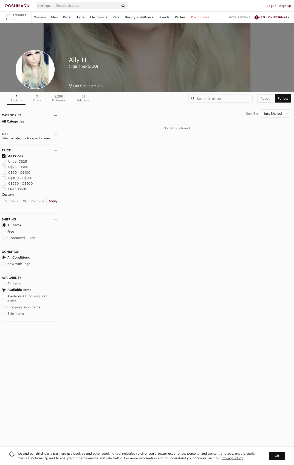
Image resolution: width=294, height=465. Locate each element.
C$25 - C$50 (15, 167)
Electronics (98, 17)
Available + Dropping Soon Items (25, 298)
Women (40, 17)
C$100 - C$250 (17, 178)
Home (80, 17)
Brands (164, 17)
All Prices (12, 156)
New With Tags (16, 264)
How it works (240, 17)
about (265, 98)
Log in (272, 6)
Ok (277, 456)
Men (54, 17)
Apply (53, 201)
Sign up (285, 6)
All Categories (13, 121)
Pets (116, 17)
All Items (11, 225)
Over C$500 (15, 189)
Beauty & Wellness (139, 17)
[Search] (87, 5)
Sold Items (13, 314)
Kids (66, 17)
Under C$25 (14, 161)
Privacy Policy (232, 458)
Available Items (16, 290)
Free (8, 231)
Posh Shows (200, 17)
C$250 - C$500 (17, 183)
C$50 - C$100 (16, 172)
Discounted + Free (18, 238)
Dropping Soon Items (21, 307)
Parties (180, 17)
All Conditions (16, 257)
